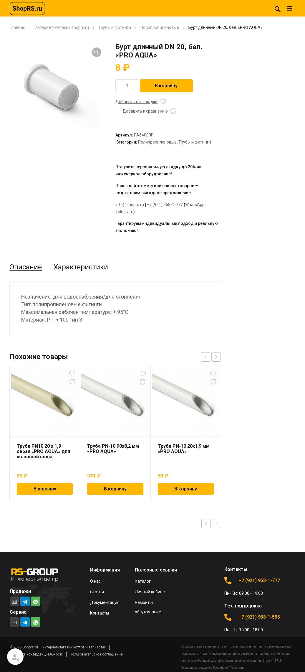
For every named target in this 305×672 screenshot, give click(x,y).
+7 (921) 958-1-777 (165, 204)
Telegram (124, 211)
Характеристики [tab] (81, 267)
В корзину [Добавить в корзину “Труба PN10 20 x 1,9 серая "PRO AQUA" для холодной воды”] (45, 489)
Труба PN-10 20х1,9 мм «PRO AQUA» (184, 448)
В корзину (166, 85)
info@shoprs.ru (129, 204)
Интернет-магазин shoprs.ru (62, 27)
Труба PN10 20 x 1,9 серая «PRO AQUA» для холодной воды (43, 451)
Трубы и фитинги (114, 27)
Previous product (206, 523)
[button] (96, 52)
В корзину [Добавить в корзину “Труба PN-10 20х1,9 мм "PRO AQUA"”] (185, 489)
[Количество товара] (127, 85)
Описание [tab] (25, 267)
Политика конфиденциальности (36, 654)
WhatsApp (195, 204)
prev (205, 357)
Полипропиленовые (159, 27)
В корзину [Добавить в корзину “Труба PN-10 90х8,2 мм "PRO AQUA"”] (115, 489)
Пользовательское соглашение (96, 654)
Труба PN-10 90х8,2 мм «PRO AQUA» (113, 448)
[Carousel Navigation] (211, 357)
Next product (216, 523)
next (216, 357)
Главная (17, 27)
